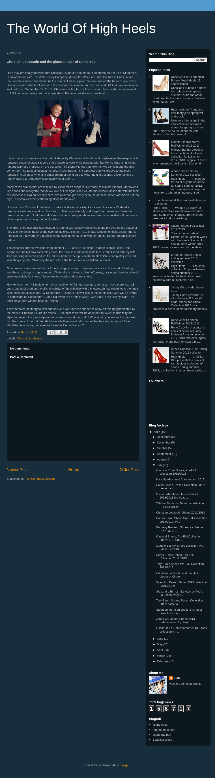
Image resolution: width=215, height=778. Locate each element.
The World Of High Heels (81, 28)
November (164, 442)
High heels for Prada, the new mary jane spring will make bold (187, 113)
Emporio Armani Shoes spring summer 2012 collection (186, 258)
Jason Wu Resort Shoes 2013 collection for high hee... (175, 620)
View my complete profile (185, 683)
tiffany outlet (160, 724)
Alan (177, 678)
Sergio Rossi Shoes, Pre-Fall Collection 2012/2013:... (175, 556)
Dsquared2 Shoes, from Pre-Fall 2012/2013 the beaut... (177, 495)
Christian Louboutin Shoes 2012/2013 (180, 512)
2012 (157, 432)
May (160, 644)
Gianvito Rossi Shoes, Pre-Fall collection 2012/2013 (176, 472)
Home (73, 469)
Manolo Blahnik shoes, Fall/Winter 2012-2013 (185, 143)
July (160, 465)
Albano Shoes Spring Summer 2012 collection (186, 172)
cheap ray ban (162, 734)
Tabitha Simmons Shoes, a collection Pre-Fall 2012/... (180, 505)
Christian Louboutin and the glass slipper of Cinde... (177, 574)
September (164, 454)
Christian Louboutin (29, 338)
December (164, 437)
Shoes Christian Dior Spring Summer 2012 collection (189, 350)
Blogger (124, 765)
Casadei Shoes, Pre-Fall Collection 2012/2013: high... (178, 538)
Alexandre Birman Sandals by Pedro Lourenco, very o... (179, 593)
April (160, 650)
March (161, 655)
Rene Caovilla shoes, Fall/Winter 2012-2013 (185, 321)
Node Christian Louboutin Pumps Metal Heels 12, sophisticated (187, 80)
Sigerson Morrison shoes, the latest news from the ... (179, 611)
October (162, 448)
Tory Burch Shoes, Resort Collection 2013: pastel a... (179, 602)
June (160, 638)
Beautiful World (162, 739)
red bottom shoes (164, 729)
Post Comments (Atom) (40, 478)
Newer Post (17, 469)
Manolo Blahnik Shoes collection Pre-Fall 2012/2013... (180, 547)
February (163, 661)
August (162, 459)
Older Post (129, 469)
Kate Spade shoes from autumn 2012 (180, 479)
